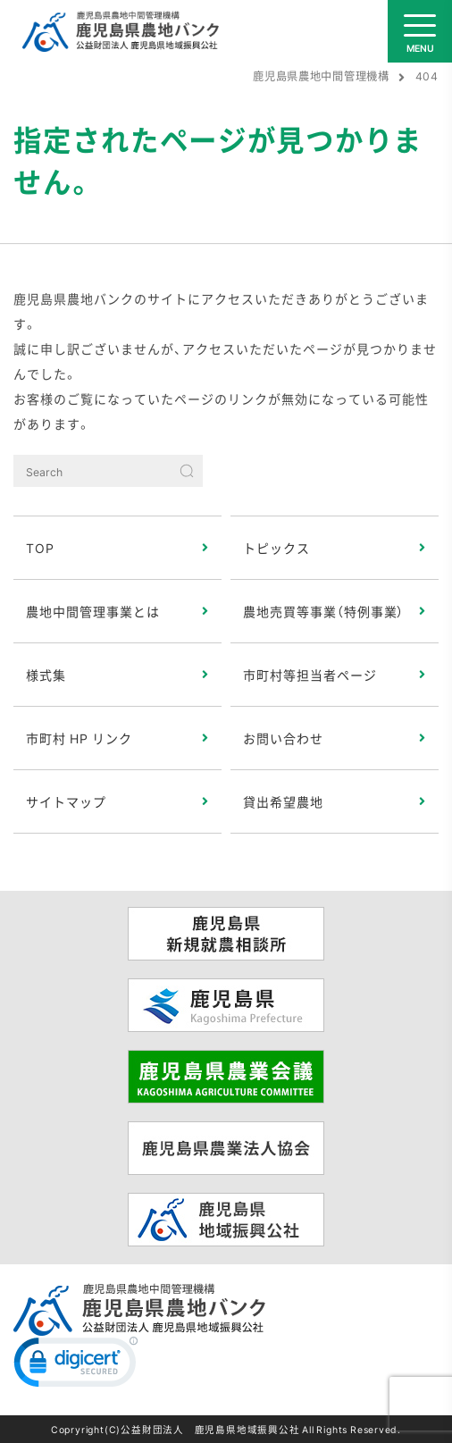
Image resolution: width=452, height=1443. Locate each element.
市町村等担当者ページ (310, 675)
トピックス (276, 548)
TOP (40, 548)
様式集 (46, 675)
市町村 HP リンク (79, 738)
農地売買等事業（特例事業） (324, 611)
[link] (75, 1366)
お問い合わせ (283, 738)
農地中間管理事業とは (93, 611)
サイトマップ (66, 801)
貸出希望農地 (283, 801)
